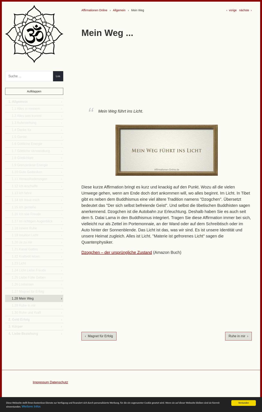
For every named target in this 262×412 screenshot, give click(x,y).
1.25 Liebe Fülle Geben (29, 277)
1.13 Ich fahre (22, 193)
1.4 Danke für (21, 130)
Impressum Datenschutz (50, 382)
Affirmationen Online (94, 10)
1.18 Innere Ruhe (24, 228)
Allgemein (119, 10)
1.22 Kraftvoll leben (26, 256)
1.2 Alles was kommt (27, 116)
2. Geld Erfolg (19, 319)
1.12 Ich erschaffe (25, 186)
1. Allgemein (18, 101)
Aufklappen (34, 91)
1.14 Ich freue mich (26, 200)
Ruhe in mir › (238, 336)
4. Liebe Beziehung (23, 333)
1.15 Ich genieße (24, 207)
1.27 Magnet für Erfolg (28, 291)
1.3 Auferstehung (24, 122)
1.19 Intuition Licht (25, 235)
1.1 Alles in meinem (26, 108)
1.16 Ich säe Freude (26, 214)
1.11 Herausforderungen (29, 179)
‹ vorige (231, 10)
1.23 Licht (19, 263)
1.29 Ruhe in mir (24, 305)
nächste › (245, 10)
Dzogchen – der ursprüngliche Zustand (116, 252)
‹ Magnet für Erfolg (99, 336)
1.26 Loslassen (23, 284)
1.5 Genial (19, 137)
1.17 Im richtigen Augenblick (32, 221)
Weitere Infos (113, 407)
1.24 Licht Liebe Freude (29, 270)
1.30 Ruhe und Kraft (26, 312)
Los (58, 76)
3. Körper (15, 326)
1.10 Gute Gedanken (27, 172)
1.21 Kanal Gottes (25, 249)
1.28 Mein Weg (23, 298)
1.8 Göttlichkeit (22, 158)
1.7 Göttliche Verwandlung (31, 151)
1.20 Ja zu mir (22, 242)
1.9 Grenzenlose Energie (30, 165)
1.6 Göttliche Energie (27, 144)
